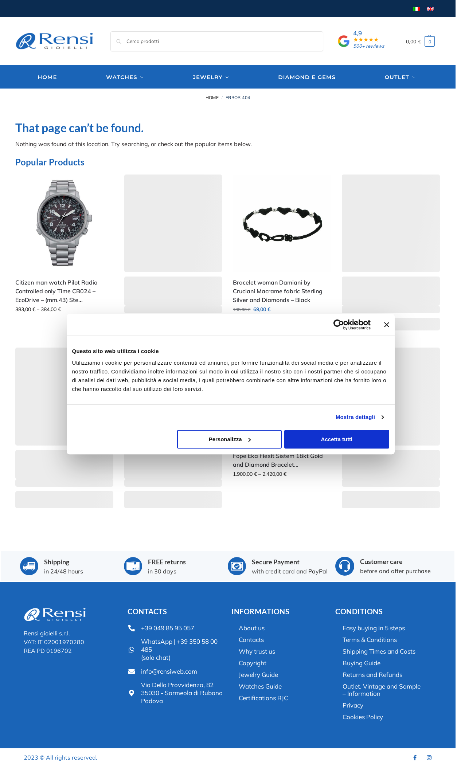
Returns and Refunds (372, 673)
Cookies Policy (363, 716)
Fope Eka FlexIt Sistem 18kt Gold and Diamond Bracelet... (278, 459)
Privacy (353, 704)
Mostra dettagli (360, 388)
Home (212, 96)
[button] (421, 41)
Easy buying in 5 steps (374, 627)
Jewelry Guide (258, 673)
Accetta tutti (340, 410)
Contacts (251, 638)
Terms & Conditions (370, 638)
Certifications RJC (263, 697)
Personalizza (230, 410)
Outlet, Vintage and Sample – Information (382, 688)
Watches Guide (260, 685)
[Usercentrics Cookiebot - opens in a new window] (344, 295)
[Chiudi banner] (391, 295)
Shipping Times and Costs (379, 650)
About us (252, 627)
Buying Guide (361, 662)
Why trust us (257, 650)
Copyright (252, 662)
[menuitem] (416, 8)
